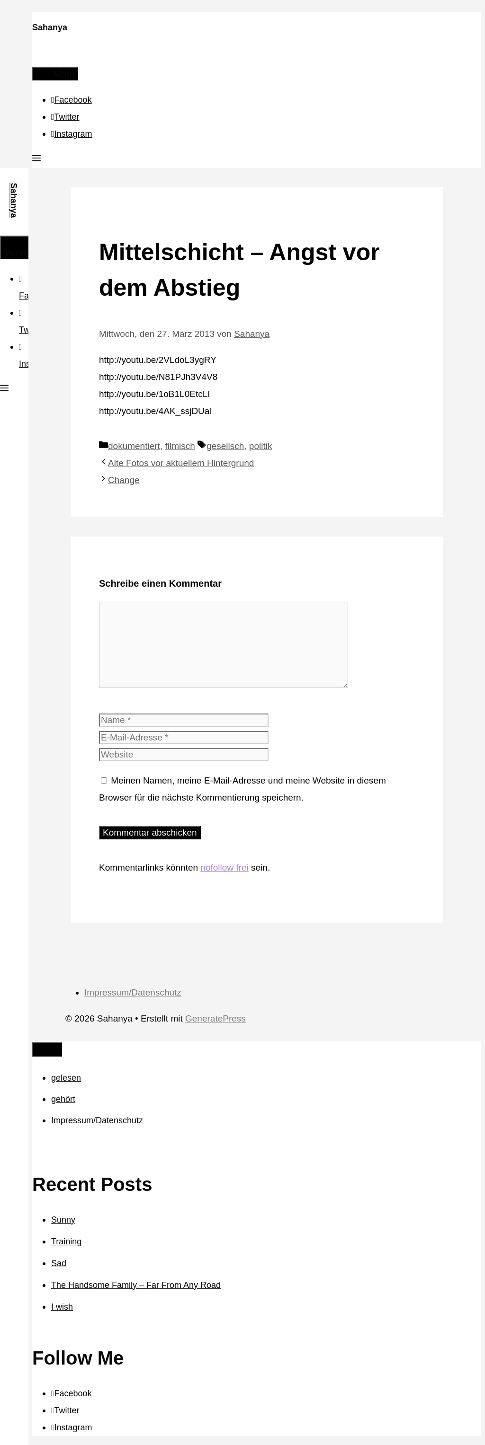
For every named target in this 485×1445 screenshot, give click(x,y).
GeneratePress (215, 1018)
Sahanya (49, 27)
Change (124, 480)
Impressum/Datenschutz (132, 992)
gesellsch (225, 446)
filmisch (180, 446)
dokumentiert (134, 446)
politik (260, 446)
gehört (63, 1099)
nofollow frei (224, 867)
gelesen (66, 1078)
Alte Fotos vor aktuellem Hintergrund (181, 463)
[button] (36, 159)
